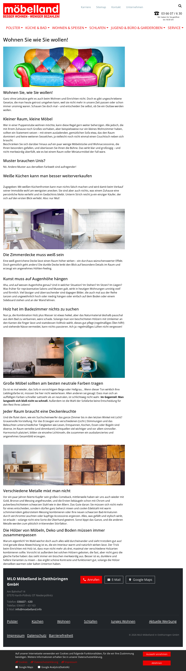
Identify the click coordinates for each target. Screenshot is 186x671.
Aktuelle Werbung (162, 621)
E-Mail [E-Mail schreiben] (114, 579)
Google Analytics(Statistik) (55, 667)
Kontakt (116, 7)
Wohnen (63, 621)
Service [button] (174, 28)
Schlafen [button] (97, 28)
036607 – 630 (24, 601)
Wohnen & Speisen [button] (68, 28)
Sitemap (101, 7)
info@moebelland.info (28, 609)
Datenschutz (36, 635)
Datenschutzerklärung (44, 662)
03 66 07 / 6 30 (171, 13)
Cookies (21, 662)
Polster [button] (13, 28)
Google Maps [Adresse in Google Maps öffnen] (140, 579)
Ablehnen (157, 662)
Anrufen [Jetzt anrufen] (91, 579)
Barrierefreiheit (61, 635)
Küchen (37, 621)
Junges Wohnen (123, 621)
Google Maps (26, 667)
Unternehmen (134, 7)
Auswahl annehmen (156, 654)
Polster (12, 621)
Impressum (16, 635)
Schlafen (90, 621)
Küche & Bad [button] (36, 28)
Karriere (86, 7)
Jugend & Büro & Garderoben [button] (137, 28)
